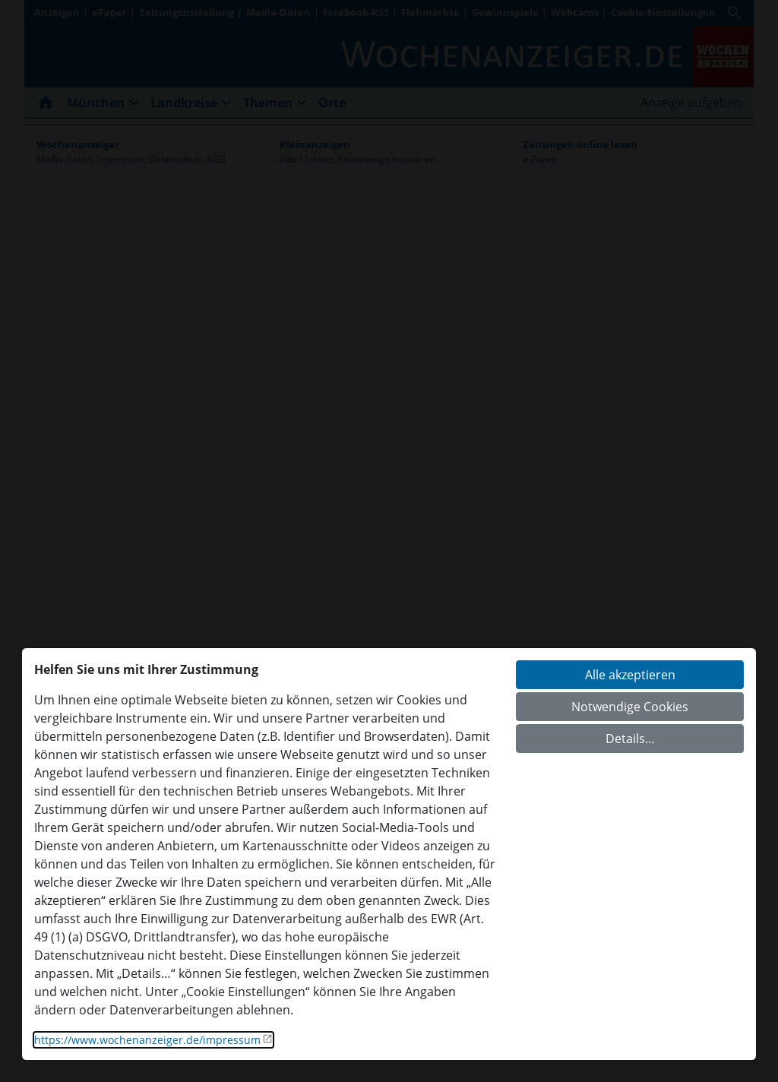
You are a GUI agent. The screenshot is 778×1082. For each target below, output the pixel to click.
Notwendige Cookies (629, 706)
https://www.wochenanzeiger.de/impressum (147, 1040)
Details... (630, 738)
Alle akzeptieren (630, 674)
